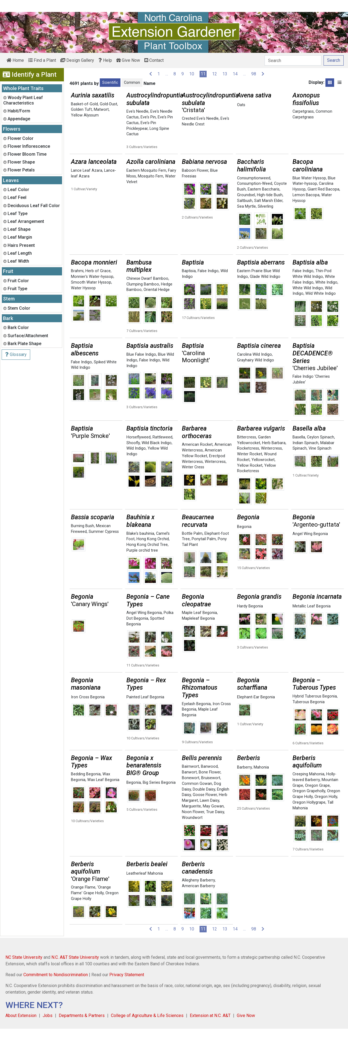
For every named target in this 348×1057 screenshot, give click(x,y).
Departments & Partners (82, 1043)
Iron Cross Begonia (88, 725)
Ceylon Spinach (320, 465)
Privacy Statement (126, 1003)
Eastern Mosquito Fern (146, 198)
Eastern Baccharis (263, 217)
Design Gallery (77, 60)
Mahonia (261, 795)
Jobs (47, 1043)
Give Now (128, 60)
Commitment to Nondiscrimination (55, 1003)
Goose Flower (205, 823)
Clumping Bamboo (142, 312)
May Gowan (213, 834)
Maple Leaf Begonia (199, 641)
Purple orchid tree (142, 578)
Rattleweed (162, 465)
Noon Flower (193, 840)
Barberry (244, 795)
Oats (241, 105)
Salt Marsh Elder (268, 229)
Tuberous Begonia (309, 730)
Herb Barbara (273, 471)
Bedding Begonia (86, 802)
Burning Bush (82, 554)
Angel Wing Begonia (310, 562)
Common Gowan (197, 812)
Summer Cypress (104, 560)
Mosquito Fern (150, 204)
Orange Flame (83, 915)
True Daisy (215, 840)
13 (224, 73)
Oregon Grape (317, 814)
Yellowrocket (263, 488)
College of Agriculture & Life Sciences (147, 1043)
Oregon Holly (326, 825)
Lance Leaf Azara (86, 198)
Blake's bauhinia (140, 562)
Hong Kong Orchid (152, 567)
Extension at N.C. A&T (210, 1043)
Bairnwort (190, 794)
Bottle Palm (192, 562)
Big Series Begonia (159, 811)
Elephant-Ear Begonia (256, 725)
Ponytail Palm (204, 567)
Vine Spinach (320, 476)
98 (253, 73)
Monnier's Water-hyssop (92, 305)
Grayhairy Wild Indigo (255, 388)
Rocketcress (248, 476)
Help (105, 60)
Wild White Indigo (320, 321)
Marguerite (191, 834)
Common (132, 82)
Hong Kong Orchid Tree (147, 573)
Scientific (110, 82)
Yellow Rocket (249, 493)
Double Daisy (204, 817)
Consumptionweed (253, 206)
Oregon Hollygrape (309, 830)
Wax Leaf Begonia (103, 808)
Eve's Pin (148, 117)
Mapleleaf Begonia (198, 646)
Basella (299, 465)
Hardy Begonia (250, 634)
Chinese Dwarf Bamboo (147, 307)
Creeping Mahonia (308, 802)
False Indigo (208, 299)
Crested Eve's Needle (200, 118)
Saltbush (244, 229)
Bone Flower (209, 800)
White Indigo (326, 310)
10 (191, 73)
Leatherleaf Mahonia (144, 901)
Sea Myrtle (246, 234)
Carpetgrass (303, 111)
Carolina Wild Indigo (254, 382)
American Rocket (197, 473)
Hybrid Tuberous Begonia (315, 724)
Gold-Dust (108, 104)
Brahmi (77, 299)
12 (214, 73)
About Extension (20, 1043)
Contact (154, 60)
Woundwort (192, 846)
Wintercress (215, 490)
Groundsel (246, 223)
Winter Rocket (249, 482)
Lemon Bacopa (306, 223)
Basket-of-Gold (84, 104)
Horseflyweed (138, 465)
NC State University (23, 985)
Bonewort (190, 806)
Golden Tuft (81, 109)
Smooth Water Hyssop (91, 310)
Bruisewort (210, 806)
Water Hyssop (83, 316)
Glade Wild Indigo (265, 305)
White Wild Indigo (308, 316)
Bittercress (246, 465)
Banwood (209, 794)
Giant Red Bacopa (323, 217)
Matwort (101, 109)
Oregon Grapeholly (309, 819)
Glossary (16, 354)
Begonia (244, 555)
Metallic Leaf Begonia (312, 634)
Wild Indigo (136, 476)
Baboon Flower (195, 198)
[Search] (293, 60)
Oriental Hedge (157, 318)
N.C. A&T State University (75, 985)
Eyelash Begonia (196, 732)
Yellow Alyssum (85, 115)
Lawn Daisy (209, 828)
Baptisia (189, 299)
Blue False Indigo (141, 382)
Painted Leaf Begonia (145, 725)
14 (235, 73)
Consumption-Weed (254, 212)
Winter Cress (193, 495)
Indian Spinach (305, 471)
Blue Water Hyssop (309, 206)
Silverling (265, 234)
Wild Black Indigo (157, 471)
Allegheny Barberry (198, 908)
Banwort (189, 800)
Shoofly (133, 471)
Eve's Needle (137, 111)
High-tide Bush (269, 223)
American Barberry (198, 914)
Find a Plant (42, 60)
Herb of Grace (98, 299)
